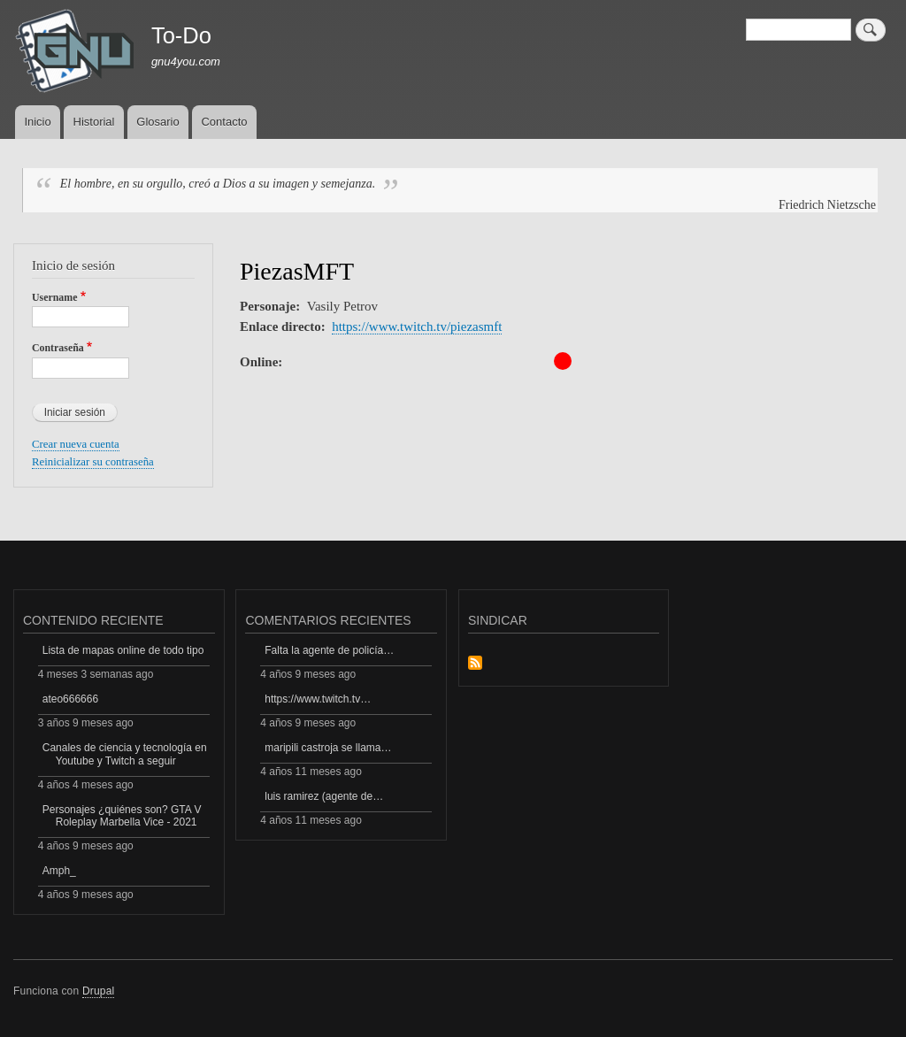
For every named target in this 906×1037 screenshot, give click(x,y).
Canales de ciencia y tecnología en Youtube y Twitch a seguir (124, 753)
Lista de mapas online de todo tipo (123, 650)
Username (54, 297)
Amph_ (59, 870)
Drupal (98, 991)
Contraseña (58, 348)
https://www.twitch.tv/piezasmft (417, 326)
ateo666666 (70, 699)
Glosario (157, 121)
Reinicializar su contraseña (93, 462)
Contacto (224, 121)
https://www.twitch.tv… (318, 699)
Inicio (37, 121)
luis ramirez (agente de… (324, 796)
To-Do (181, 35)
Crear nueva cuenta (75, 444)
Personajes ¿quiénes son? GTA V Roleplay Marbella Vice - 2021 (122, 815)
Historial (94, 121)
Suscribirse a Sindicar (475, 664)
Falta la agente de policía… (329, 650)
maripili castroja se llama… (328, 747)
